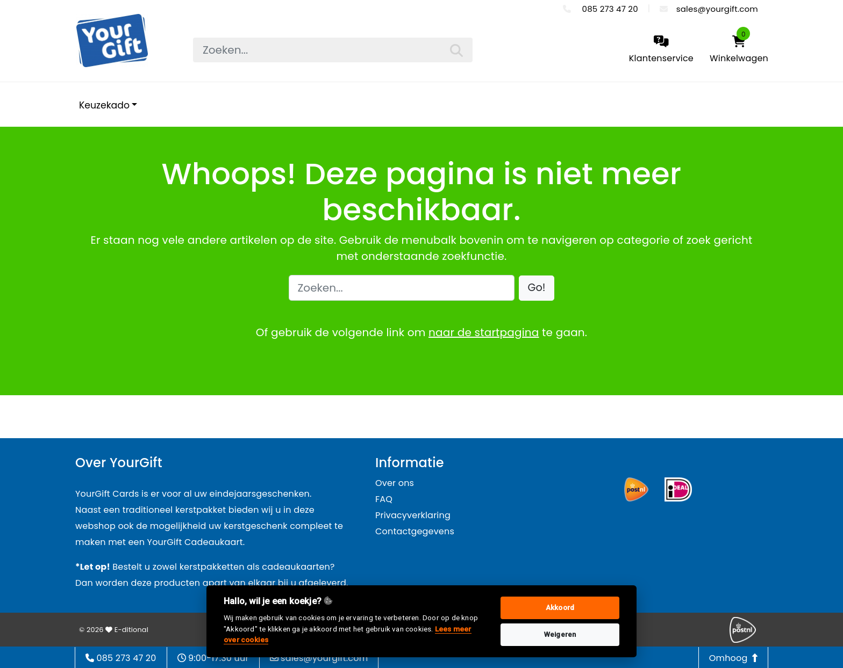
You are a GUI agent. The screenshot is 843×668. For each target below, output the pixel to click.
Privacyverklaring (413, 515)
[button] (537, 288)
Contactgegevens (414, 531)
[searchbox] (333, 50)
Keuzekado (104, 105)
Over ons (394, 483)
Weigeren (560, 634)
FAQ (383, 499)
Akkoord (560, 608)
